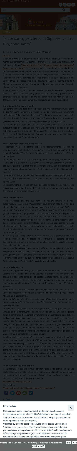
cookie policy (50, 436)
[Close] (71, 408)
